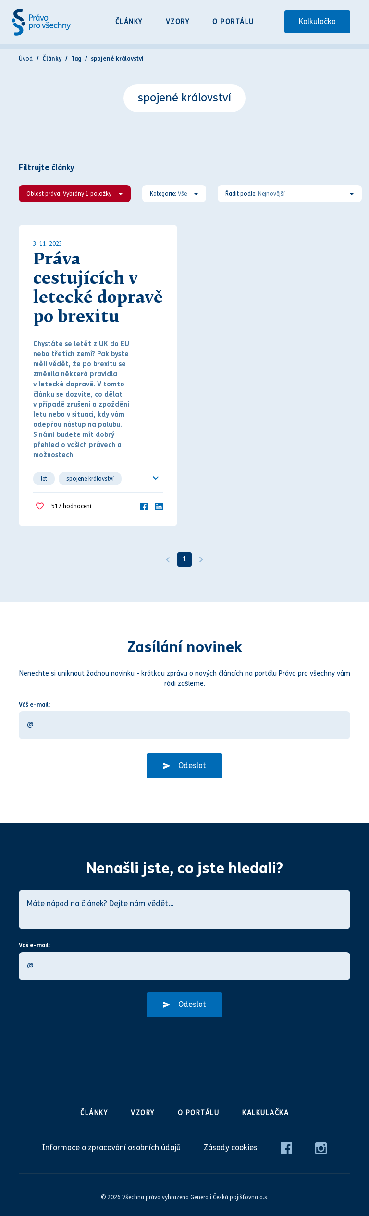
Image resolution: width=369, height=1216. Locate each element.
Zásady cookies (231, 1147)
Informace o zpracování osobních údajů (111, 1147)
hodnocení (71, 506)
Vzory (178, 22)
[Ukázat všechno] (155, 478)
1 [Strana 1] (184, 559)
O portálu (233, 22)
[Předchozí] (167, 559)
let (44, 478)
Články (129, 22)
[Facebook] (144, 505)
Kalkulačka (317, 21)
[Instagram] (321, 1147)
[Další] (201, 559)
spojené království (90, 478)
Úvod (26, 58)
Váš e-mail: (34, 704)
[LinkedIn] (159, 505)
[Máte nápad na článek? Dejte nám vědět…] (184, 909)
